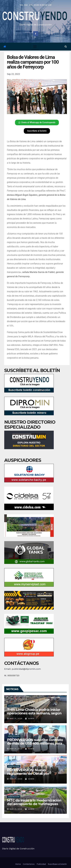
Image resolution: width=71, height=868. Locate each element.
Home (18, 864)
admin (29, 719)
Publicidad (41, 864)
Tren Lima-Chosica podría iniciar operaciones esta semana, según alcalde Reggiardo (34, 713)
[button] (66, 46)
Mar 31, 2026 (16, 719)
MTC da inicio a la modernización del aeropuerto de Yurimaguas (34, 802)
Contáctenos (29, 864)
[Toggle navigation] (35, 46)
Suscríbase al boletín (57, 864)
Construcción (13, 706)
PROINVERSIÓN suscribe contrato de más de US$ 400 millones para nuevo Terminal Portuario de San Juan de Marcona (35, 745)
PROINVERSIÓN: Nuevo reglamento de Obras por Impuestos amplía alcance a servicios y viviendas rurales (30, 775)
